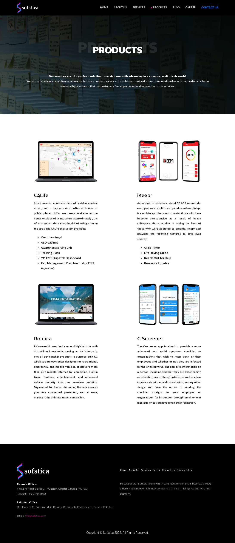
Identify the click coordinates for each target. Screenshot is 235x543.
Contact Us (209, 7)
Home (104, 7)
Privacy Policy (184, 470)
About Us (120, 7)
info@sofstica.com (35, 515)
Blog (176, 7)
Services (139, 7)
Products (160, 7)
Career (191, 7)
